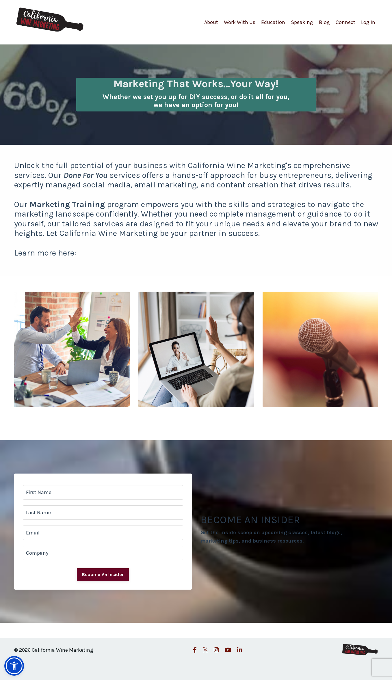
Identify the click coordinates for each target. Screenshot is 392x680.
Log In (368, 22)
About (211, 22)
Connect (345, 22)
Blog (324, 22)
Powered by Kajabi (361, 665)
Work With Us (239, 22)
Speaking (302, 22)
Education (273, 22)
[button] (14, 665)
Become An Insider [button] (103, 574)
